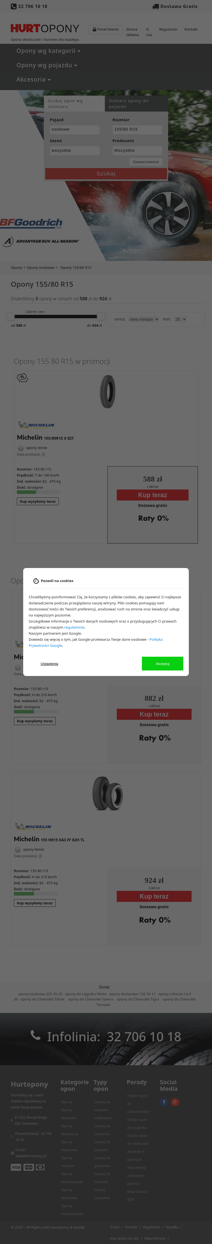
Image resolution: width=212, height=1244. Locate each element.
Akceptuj (162, 664)
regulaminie (74, 627)
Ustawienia (49, 664)
